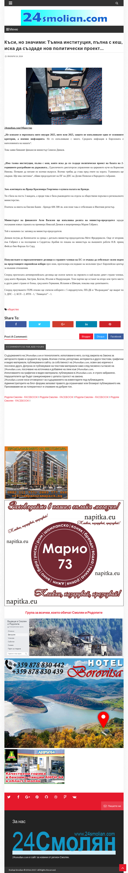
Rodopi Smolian (16, 870)
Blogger (86, 336)
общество (13, 309)
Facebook (116, 336)
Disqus (100, 336)
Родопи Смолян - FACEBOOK (21, 397)
